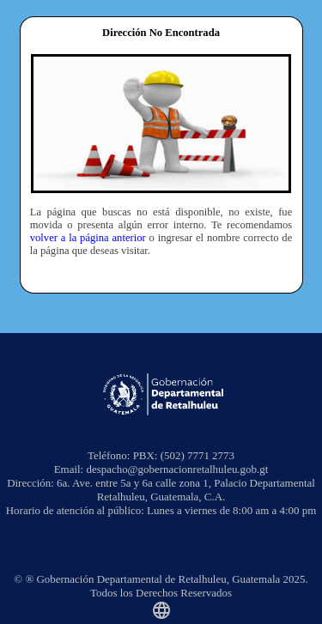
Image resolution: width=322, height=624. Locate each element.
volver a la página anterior (88, 238)
